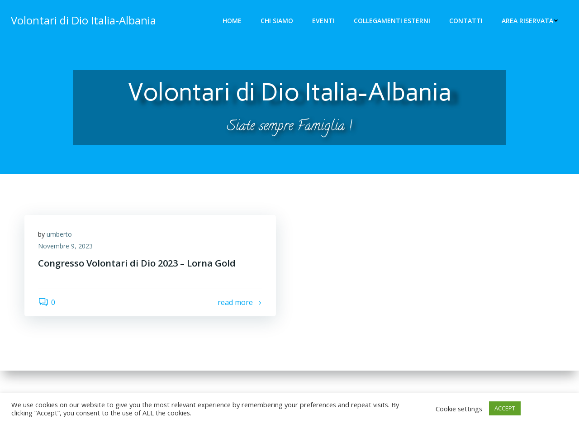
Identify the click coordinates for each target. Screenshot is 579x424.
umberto (59, 234)
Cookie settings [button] (459, 408)
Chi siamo (277, 20)
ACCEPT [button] (504, 408)
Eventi (323, 20)
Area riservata (530, 20)
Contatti (466, 20)
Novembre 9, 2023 (65, 246)
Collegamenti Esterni (392, 20)
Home (232, 20)
